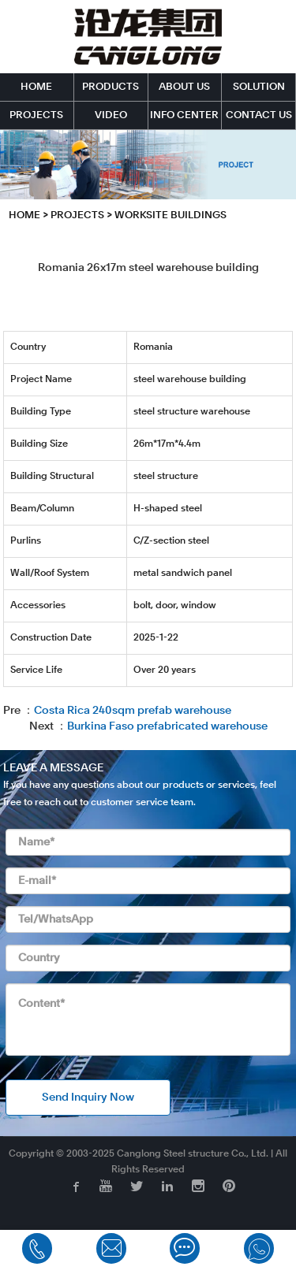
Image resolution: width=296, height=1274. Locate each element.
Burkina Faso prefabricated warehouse (167, 726)
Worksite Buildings (170, 215)
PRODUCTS (110, 87)
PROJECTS (36, 115)
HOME (36, 87)
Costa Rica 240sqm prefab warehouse (132, 710)
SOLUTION (259, 87)
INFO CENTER (184, 115)
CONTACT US (259, 115)
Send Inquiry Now (88, 1097)
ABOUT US (184, 87)
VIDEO (111, 115)
